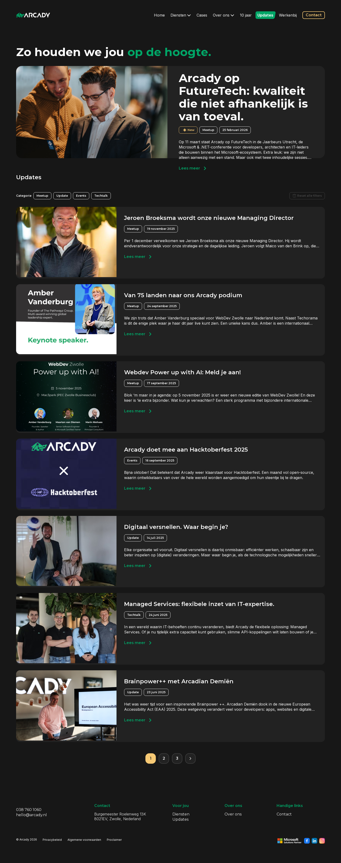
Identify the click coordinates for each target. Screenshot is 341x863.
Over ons (223, 15)
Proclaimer (114, 839)
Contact (314, 15)
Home (159, 15)
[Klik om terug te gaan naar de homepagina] (33, 15)
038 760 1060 (28, 809)
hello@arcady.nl (31, 815)
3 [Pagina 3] (177, 758)
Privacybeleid (52, 839)
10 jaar (246, 15)
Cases (202, 15)
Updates (265, 15)
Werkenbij (288, 15)
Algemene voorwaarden (84, 839)
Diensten (180, 15)
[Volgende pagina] (190, 758)
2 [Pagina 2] (164, 758)
